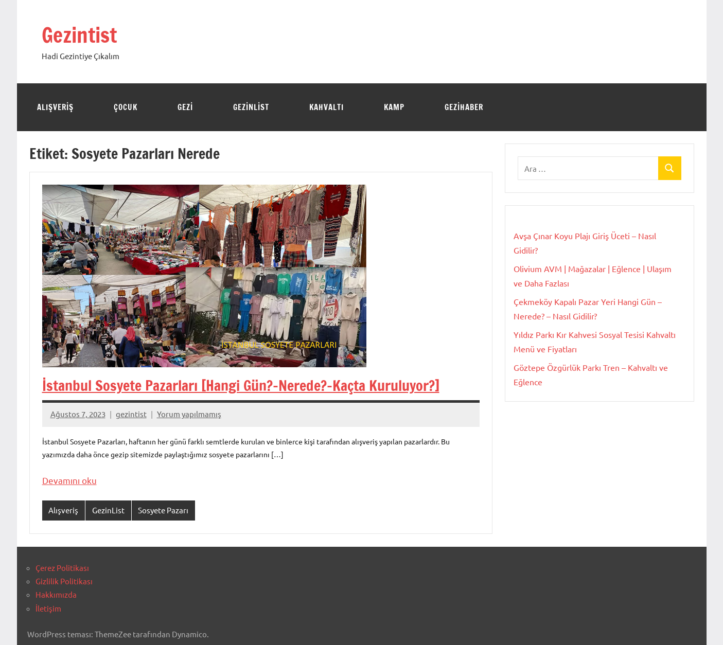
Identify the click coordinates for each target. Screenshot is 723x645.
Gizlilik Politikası (64, 581)
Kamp (394, 107)
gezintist (131, 414)
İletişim (48, 608)
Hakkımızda (56, 594)
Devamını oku (69, 480)
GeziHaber (464, 107)
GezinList (251, 107)
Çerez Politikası (62, 567)
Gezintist (79, 34)
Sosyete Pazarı (163, 510)
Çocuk (125, 107)
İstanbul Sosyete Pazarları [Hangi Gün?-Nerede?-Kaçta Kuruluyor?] (240, 385)
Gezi (185, 107)
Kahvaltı (326, 107)
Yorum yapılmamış (189, 414)
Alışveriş (55, 107)
